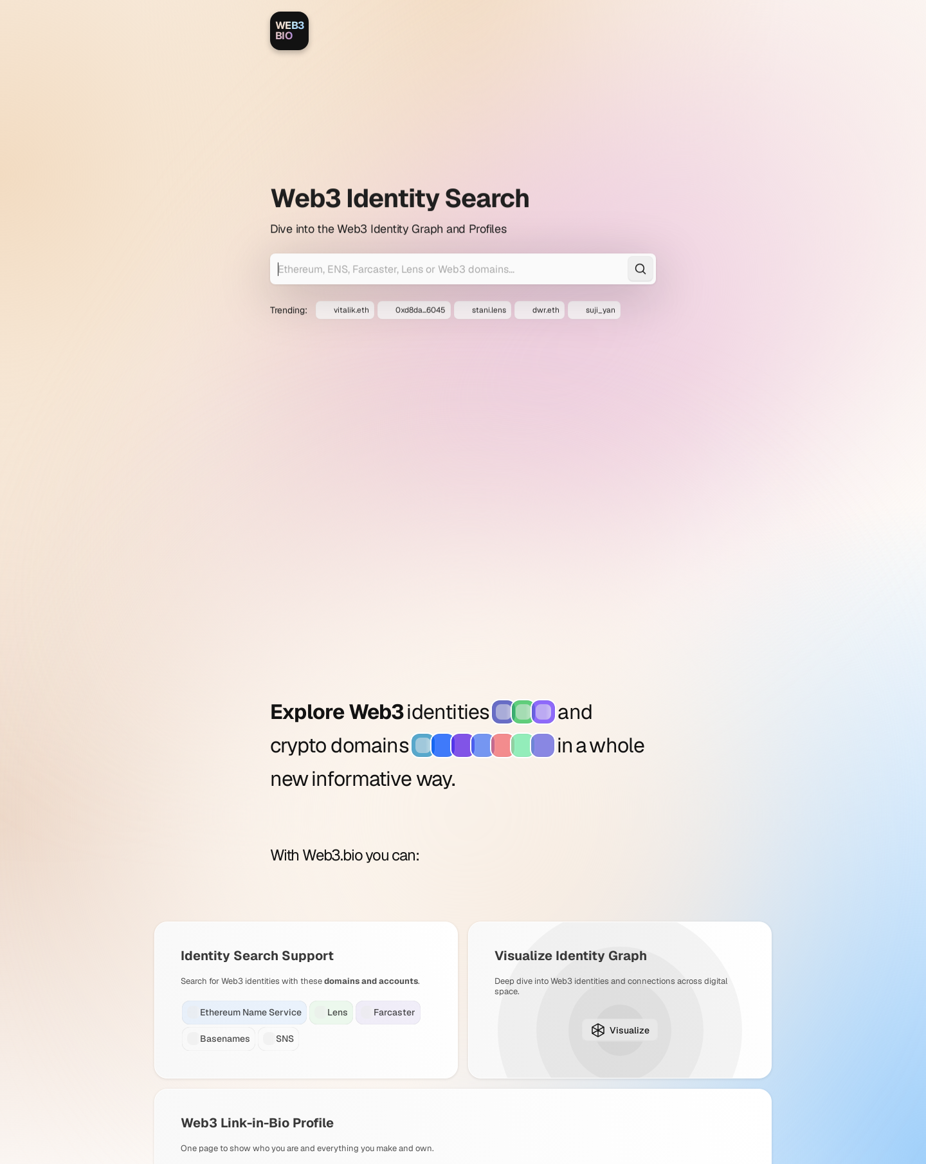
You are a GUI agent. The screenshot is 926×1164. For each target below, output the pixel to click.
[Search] (640, 212)
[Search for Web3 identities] (463, 212)
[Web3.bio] (289, 31)
